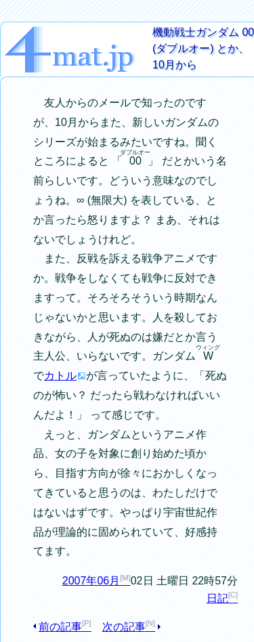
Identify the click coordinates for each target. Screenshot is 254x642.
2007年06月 (91, 580)
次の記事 (124, 627)
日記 (217, 598)
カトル (60, 375)
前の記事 (60, 627)
